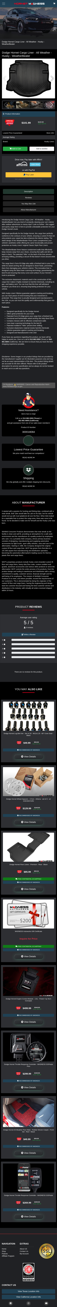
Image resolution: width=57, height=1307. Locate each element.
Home (4, 1249)
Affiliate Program (8, 1256)
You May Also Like (28, 204)
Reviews (28, 198)
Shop (4, 1251)
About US (23, 1249)
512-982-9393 (35, 339)
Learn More (35, 164)
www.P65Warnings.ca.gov (12, 386)
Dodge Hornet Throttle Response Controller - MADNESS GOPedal (28, 1195)
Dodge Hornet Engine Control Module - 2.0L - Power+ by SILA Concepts (28, 1000)
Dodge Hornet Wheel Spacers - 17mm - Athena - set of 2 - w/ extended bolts (28, 800)
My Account (24, 1254)
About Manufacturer (28, 210)
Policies (5, 1254)
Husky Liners (49, 142)
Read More (28, 458)
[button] (52, 78)
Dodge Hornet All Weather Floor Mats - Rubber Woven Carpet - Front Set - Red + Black (28, 1131)
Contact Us (24, 1251)
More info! (50, 133)
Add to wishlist (41, 149)
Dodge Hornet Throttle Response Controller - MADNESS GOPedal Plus (28, 1065)
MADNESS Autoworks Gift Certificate (28, 931)
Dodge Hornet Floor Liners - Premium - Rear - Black (28, 864)
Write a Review (28, 634)
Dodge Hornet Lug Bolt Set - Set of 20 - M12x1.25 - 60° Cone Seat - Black (28, 734)
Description (28, 191)
